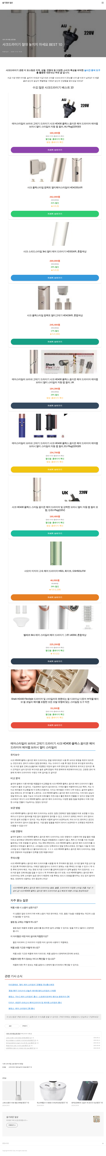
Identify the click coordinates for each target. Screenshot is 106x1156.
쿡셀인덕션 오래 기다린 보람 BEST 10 (18, 1045)
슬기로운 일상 (7, 3)
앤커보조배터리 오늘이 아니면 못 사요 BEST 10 (21, 1043)
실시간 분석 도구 (92, 70)
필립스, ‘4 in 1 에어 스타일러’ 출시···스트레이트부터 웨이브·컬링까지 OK (39, 997)
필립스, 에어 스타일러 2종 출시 (21, 1008)
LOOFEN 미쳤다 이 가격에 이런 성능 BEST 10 (20, 1048)
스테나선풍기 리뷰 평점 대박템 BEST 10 (19, 1038)
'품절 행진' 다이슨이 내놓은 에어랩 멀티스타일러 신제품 (32, 991)
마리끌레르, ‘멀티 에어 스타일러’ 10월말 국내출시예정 (31, 985)
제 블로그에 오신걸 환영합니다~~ (17, 1120)
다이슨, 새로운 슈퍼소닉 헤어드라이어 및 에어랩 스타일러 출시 (35, 1003)
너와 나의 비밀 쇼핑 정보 (13, 1033)
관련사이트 (5, 1143)
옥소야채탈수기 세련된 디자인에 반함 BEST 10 (21, 1040)
